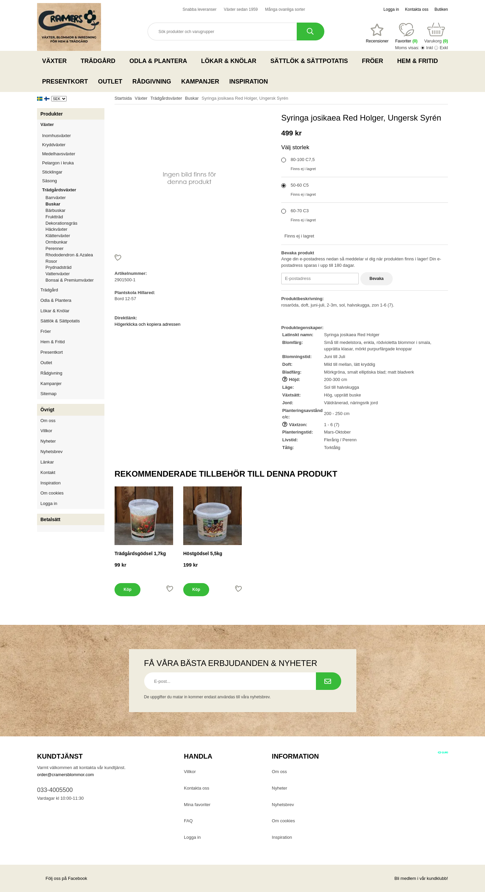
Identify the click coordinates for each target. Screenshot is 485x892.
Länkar (47, 462)
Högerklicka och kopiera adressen (148, 324)
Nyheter (48, 441)
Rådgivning (151, 81)
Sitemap (48, 393)
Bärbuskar (74, 210)
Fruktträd (74, 216)
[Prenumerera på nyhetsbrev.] (328, 681)
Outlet (110, 81)
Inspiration (248, 81)
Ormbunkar (56, 242)
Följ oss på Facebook (62, 878)
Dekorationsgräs (61, 223)
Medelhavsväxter (73, 153)
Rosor (74, 261)
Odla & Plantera (160, 61)
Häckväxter (74, 229)
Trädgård (100, 61)
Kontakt (47, 472)
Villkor (46, 430)
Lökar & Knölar (230, 61)
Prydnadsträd (58, 267)
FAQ (188, 820)
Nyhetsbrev (51, 451)
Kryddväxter (53, 144)
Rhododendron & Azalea (69, 254)
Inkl (429, 47)
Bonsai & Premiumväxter (69, 280)
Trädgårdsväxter (73, 189)
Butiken (441, 9)
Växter (56, 61)
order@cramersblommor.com (65, 774)
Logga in (391, 9)
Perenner (74, 248)
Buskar (52, 203)
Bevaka (376, 278)
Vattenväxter (74, 273)
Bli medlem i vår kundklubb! (421, 878)
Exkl (444, 47)
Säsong (73, 180)
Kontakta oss (416, 9)
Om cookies (52, 493)
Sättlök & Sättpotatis (311, 61)
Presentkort (65, 81)
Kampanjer (200, 81)
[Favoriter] (377, 33)
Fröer (374, 61)
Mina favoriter (197, 804)
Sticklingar (73, 171)
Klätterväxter (74, 235)
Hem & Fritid (419, 61)
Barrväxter (55, 197)
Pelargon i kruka (58, 162)
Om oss (48, 420)
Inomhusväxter (73, 135)
